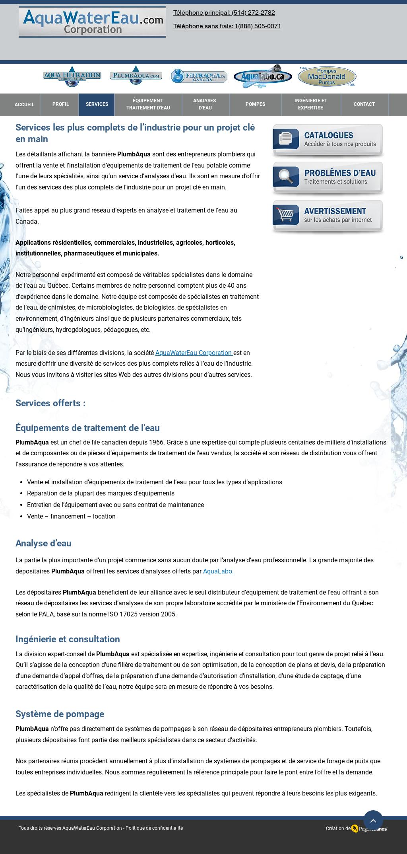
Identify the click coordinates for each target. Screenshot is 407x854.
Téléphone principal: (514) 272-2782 (224, 12)
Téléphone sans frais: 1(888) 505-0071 (227, 26)
